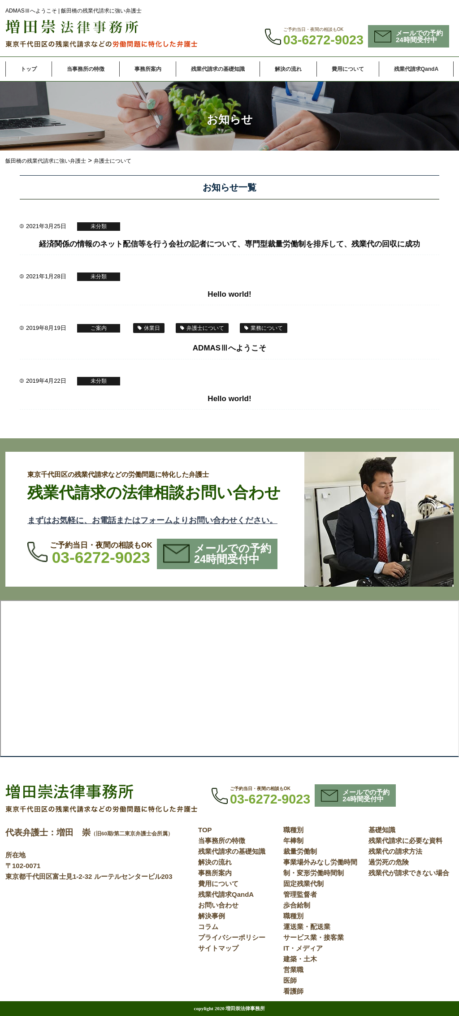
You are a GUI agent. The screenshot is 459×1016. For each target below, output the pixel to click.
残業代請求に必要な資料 (405, 840)
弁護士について (205, 328)
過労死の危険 (388, 862)
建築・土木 (300, 959)
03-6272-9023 (323, 40)
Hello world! (229, 294)
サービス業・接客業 (313, 937)
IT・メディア (303, 948)
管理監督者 (300, 894)
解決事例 (211, 916)
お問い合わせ (218, 905)
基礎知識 (381, 830)
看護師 (293, 991)
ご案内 (99, 328)
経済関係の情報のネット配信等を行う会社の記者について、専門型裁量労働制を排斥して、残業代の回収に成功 (229, 244)
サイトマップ (218, 948)
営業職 (293, 969)
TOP (205, 830)
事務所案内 (147, 69)
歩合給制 (296, 905)
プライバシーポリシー (231, 937)
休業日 (152, 328)
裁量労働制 (300, 851)
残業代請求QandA (416, 69)
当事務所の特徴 (85, 69)
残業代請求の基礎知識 (218, 69)
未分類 (99, 226)
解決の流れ (288, 69)
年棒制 (293, 840)
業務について (267, 328)
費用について (348, 69)
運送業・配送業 (306, 926)
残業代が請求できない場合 (408, 873)
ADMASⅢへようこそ (229, 348)
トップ (29, 69)
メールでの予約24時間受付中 (408, 36)
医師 (290, 980)
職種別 (293, 830)
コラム (208, 926)
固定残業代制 (303, 883)
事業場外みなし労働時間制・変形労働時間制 (320, 867)
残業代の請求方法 (395, 851)
